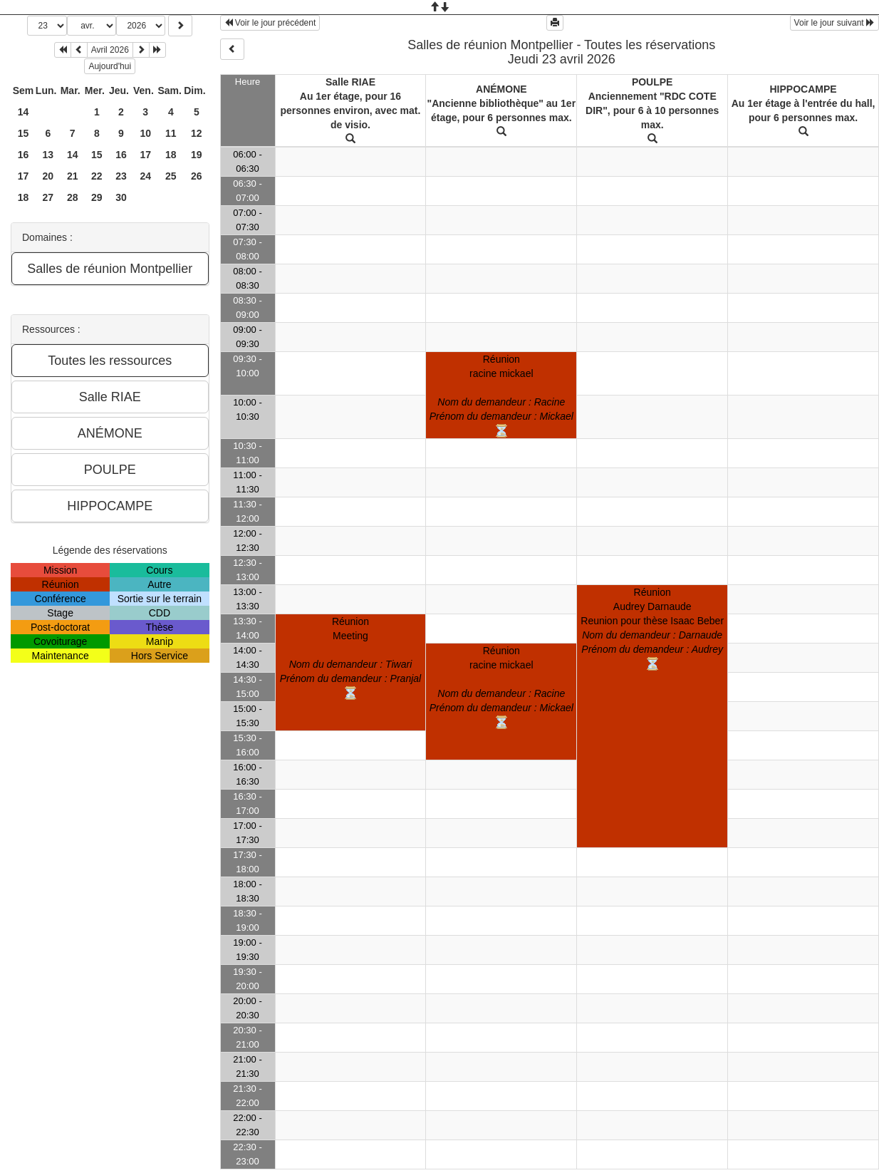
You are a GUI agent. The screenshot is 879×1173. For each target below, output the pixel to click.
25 (171, 176)
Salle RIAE (350, 82)
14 (23, 112)
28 (72, 197)
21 (72, 176)
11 (171, 133)
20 (47, 176)
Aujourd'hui (109, 66)
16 (23, 154)
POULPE (652, 82)
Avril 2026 (110, 50)
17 (145, 154)
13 (47, 154)
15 (23, 133)
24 (145, 176)
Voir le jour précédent (270, 23)
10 (145, 133)
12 (196, 133)
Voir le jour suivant (834, 23)
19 (196, 154)
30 (121, 197)
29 (97, 197)
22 (97, 176)
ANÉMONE (501, 89)
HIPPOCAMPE (802, 89)
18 (171, 154)
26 (196, 176)
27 (47, 197)
